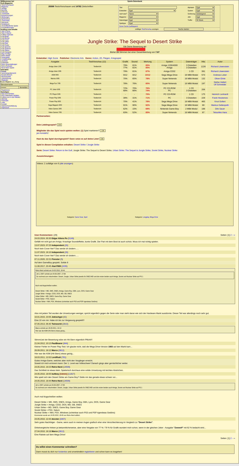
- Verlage (3, 8)
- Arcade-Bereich (6, 75)
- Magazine (4, 7)
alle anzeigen (66, 163)
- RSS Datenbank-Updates (9, 95)
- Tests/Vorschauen (7, 5)
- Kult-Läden (4, 42)
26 (66, 245)
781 (64, 357)
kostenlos (62, 451)
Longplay (146, 217)
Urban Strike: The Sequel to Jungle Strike (132, 150)
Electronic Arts (77, 58)
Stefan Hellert (220, 82)
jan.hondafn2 (42, 133)
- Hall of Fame (5, 31)
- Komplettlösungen (7, 27)
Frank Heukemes (220, 98)
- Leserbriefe (4, 14)
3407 (62, 419)
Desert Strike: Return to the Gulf (57, 150)
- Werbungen (5, 17)
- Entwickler (4, 62)
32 (65, 317)
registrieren (89, 451)
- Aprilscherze (5, 19)
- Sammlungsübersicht (8, 73)
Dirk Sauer (220, 109)
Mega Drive (154, 217)
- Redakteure (5, 24)
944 (65, 343)
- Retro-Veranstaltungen (8, 64)
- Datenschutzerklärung (8, 106)
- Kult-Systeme (5, 49)
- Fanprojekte (5, 57)
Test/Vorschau (147, 29)
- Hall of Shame (5, 33)
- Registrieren (5, 90)
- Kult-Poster (4, 45)
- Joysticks (4, 61)
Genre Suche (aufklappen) (128, 26)
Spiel (85, 217)
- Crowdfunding (5, 59)
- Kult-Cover (4, 40)
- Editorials (4, 12)
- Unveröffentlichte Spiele (9, 26)
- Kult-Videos (4, 50)
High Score (53, 58)
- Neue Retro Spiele (7, 68)
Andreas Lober (220, 75)
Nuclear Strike (170, 150)
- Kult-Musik (4, 36)
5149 (71, 238)
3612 (61, 350)
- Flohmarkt (4, 101)
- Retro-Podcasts (6, 66)
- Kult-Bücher (5, 38)
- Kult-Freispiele (5, 52)
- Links (2, 102)
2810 (65, 324)
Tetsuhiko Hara (220, 112)
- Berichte (3, 10)
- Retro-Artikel (5, 55)
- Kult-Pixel (4, 43)
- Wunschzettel (5, 77)
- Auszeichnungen (6, 15)
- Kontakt (3, 104)
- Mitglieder (4, 80)
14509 (66, 367)
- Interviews (4, 22)
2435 (64, 266)
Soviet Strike (157, 150)
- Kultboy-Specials (6, 35)
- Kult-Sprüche (5, 47)
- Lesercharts (5, 21)
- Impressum (4, 108)
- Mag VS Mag (5, 54)
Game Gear (79, 217)
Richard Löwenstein (220, 66)
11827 (71, 374)
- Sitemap (3, 99)
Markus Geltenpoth (220, 105)
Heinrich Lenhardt (220, 94)
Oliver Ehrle (220, 78)
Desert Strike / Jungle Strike (86, 144)
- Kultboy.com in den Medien (10, 97)
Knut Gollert (220, 101)
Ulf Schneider (220, 84)
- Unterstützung (5, 78)
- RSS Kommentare (7, 94)
